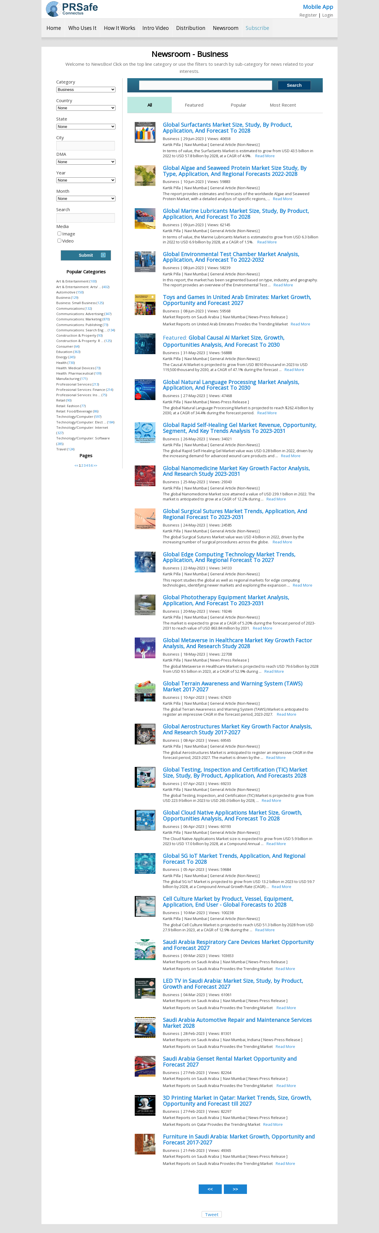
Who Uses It (82, 28)
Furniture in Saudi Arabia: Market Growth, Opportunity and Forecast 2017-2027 (239, 1139)
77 (83, 406)
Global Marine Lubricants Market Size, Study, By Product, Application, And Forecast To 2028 (236, 213)
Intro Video (155, 28)
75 (104, 395)
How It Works (119, 28)
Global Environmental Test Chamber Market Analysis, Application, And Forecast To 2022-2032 (231, 257)
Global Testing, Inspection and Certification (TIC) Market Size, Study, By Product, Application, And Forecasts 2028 (235, 772)
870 (106, 319)
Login (327, 15)
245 (71, 357)
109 (97, 373)
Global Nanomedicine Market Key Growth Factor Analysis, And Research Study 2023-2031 (236, 471)
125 (100, 303)
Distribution (190, 28)
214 (109, 389)
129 (74, 297)
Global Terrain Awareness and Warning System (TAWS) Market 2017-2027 (232, 686)
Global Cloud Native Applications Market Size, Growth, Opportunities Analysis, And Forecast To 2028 (232, 815)
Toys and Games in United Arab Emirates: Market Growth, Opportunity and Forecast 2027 (237, 299)
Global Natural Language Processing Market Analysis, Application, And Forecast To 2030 (231, 384)
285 (59, 443)
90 (68, 400)
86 (95, 411)
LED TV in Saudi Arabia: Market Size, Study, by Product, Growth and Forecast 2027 (233, 983)
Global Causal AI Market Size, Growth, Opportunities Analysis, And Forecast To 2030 (224, 341)
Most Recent (283, 105)
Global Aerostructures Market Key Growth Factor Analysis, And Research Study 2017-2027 (237, 729)
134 (111, 330)
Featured (194, 105)
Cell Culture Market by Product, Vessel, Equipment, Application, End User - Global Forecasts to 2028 (228, 901)
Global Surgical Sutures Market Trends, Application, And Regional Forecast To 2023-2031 (235, 514)
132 (88, 308)
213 (95, 384)
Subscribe (257, 28)
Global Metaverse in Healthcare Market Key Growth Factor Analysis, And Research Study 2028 (237, 643)
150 (80, 292)
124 (70, 449)
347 (107, 314)
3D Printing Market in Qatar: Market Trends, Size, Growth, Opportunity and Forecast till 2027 (237, 1100)
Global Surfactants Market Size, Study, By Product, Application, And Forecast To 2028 (227, 127)
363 (76, 351)
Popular (238, 105)
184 (110, 422)
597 (97, 416)
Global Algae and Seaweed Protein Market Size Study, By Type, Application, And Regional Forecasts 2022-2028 (234, 170)
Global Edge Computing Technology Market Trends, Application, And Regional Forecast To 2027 (229, 557)
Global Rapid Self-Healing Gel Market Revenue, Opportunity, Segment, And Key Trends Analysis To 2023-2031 (240, 427)
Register (308, 15)
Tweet (212, 1214)
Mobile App (318, 6)
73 (105, 324)
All (149, 105)
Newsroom (226, 28)
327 (59, 433)
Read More (265, 155)
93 (100, 335)
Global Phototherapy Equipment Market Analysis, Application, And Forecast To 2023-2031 (226, 600)
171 (83, 378)
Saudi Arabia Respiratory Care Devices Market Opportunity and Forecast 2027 (238, 944)
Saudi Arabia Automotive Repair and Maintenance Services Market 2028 (237, 1022)
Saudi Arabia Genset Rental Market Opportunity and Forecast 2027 (230, 1061)
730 (71, 362)
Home (53, 28)
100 (93, 281)
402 (105, 287)
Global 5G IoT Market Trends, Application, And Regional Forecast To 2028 (234, 858)
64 (76, 346)
